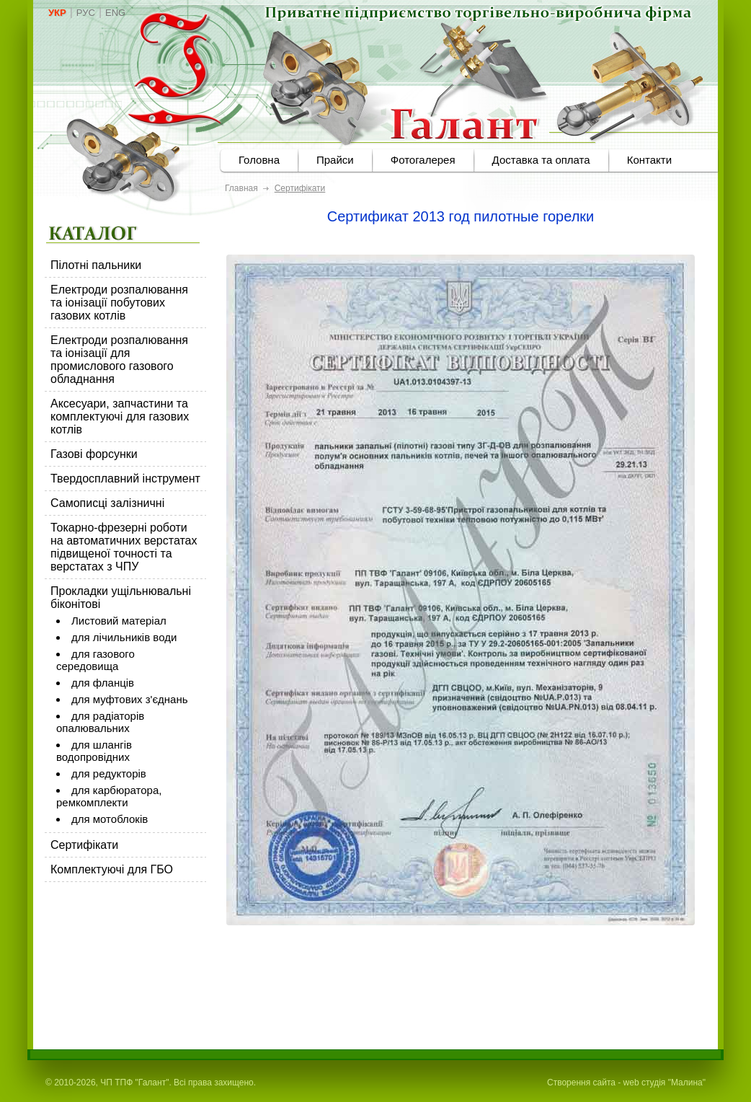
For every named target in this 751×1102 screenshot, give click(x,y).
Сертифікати (84, 845)
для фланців (102, 682)
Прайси (335, 160)
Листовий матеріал (118, 620)
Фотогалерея (423, 160)
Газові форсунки (94, 454)
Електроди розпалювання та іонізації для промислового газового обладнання (119, 359)
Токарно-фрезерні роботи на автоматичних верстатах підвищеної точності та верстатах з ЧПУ (123, 547)
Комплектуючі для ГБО (111, 869)
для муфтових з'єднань (129, 699)
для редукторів (108, 773)
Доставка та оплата (541, 160)
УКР (57, 12)
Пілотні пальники (95, 265)
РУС (85, 12)
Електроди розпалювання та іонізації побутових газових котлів (119, 302)
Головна (259, 160)
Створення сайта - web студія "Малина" (626, 1082)
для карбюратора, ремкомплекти (108, 796)
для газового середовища (95, 660)
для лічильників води (124, 637)
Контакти (649, 160)
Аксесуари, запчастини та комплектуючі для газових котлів (119, 416)
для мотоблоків (109, 819)
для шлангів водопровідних (94, 751)
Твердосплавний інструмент (125, 478)
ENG (115, 12)
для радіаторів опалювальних (100, 722)
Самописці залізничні (107, 503)
